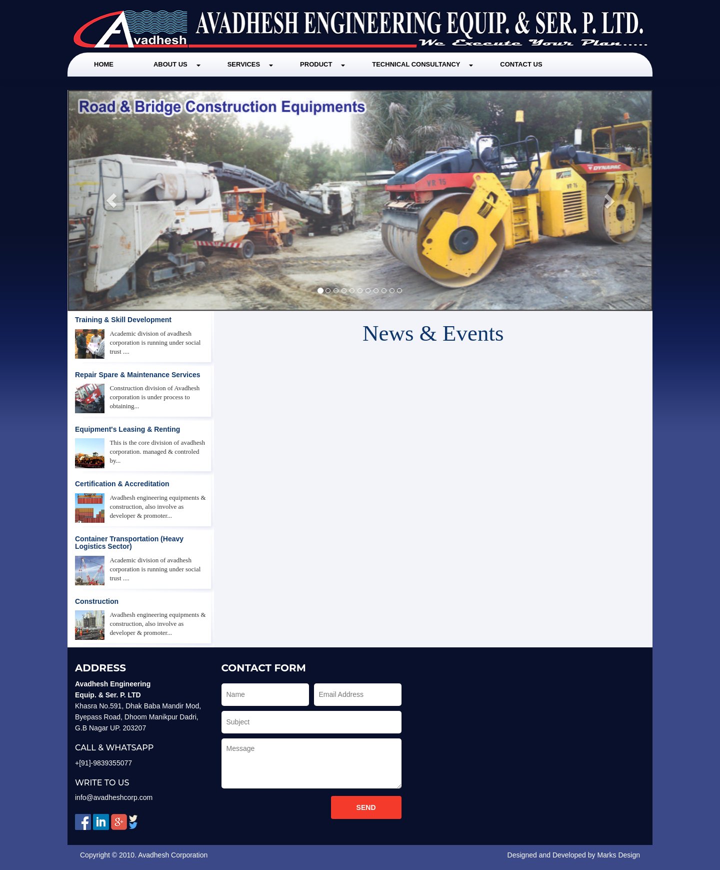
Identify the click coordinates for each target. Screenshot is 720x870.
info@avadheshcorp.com (113, 797)
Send (366, 807)
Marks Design (618, 855)
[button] (112, 200)
